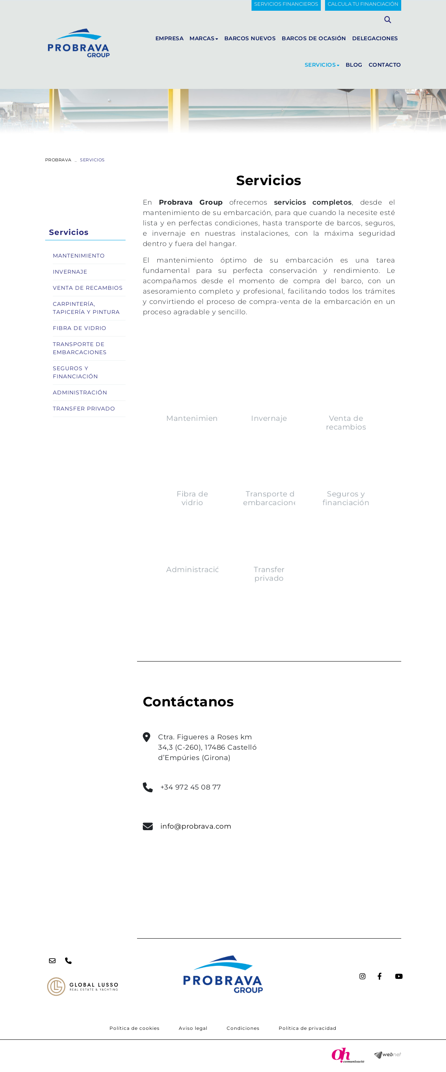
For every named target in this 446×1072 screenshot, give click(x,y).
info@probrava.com (196, 826)
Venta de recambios (327, 439)
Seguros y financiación (327, 496)
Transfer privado (269, 553)
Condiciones (243, 1028)
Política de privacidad (308, 1028)
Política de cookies (134, 1028)
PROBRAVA (58, 160)
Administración (213, 549)
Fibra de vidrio (211, 496)
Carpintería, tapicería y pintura (86, 307)
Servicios (69, 232)
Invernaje (269, 435)
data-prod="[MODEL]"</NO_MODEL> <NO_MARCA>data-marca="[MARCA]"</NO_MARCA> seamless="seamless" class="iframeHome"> (335, 694)
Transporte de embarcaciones (271, 496)
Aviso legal (193, 1028)
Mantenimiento (213, 435)
